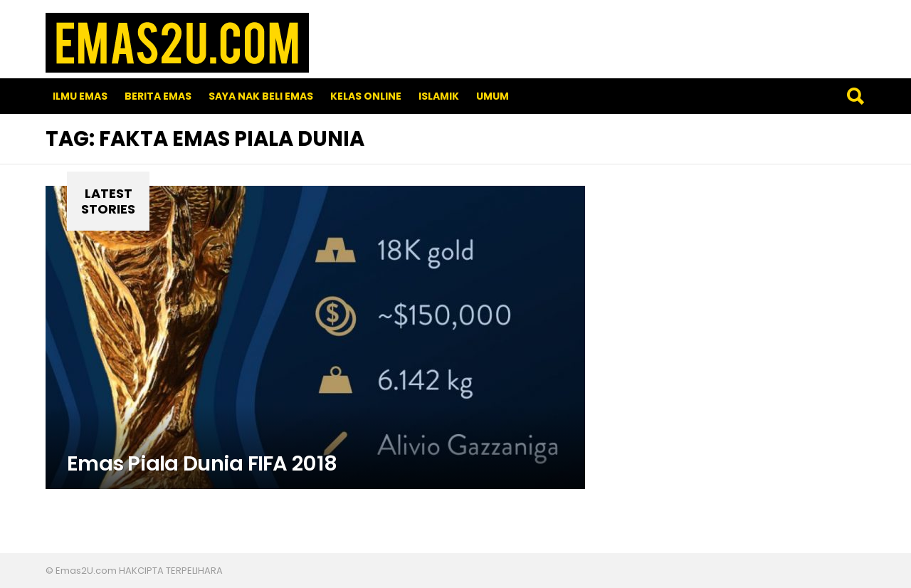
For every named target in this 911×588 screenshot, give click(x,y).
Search (854, 96)
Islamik (438, 96)
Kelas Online (365, 96)
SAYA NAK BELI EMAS (261, 96)
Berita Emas (158, 96)
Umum (492, 96)
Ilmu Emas (80, 96)
